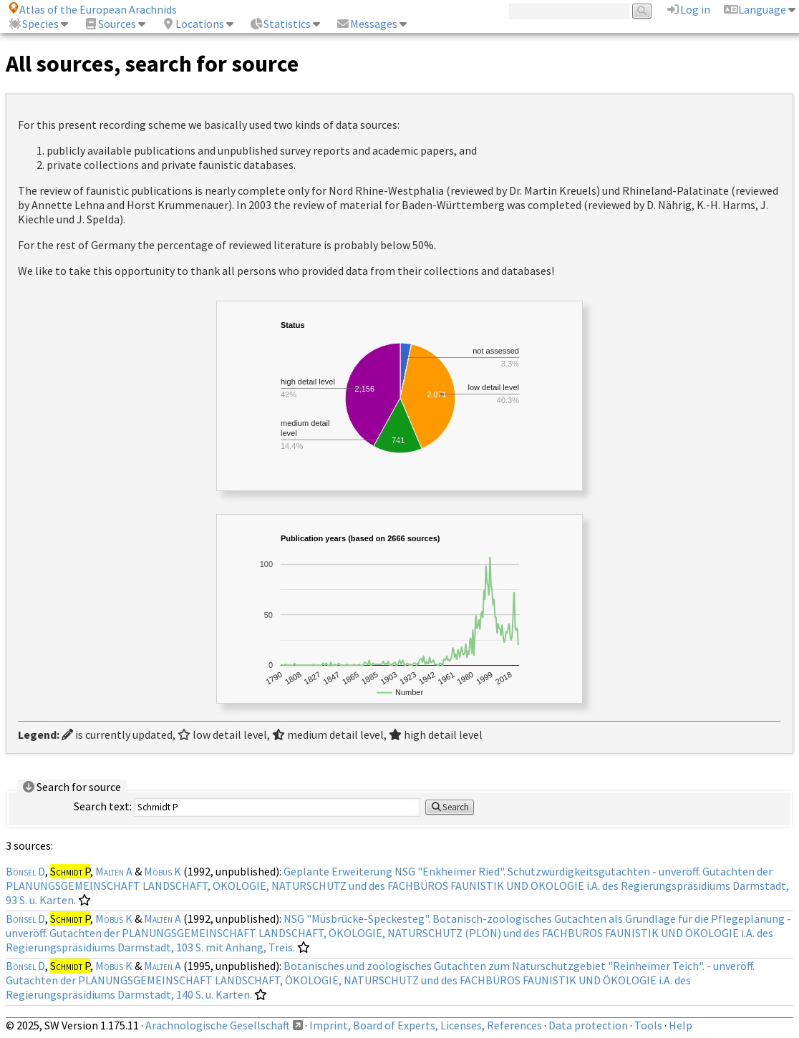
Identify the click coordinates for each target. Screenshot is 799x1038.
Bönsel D (25, 871)
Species (33, 23)
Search (449, 807)
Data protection (588, 1025)
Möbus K (162, 871)
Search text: (103, 806)
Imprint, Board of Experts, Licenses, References (425, 1025)
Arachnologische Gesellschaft (217, 1025)
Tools (648, 1025)
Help (680, 1025)
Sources (110, 23)
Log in (688, 9)
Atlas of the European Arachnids (92, 9)
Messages (366, 23)
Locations (192, 23)
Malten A (113, 871)
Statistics (280, 23)
